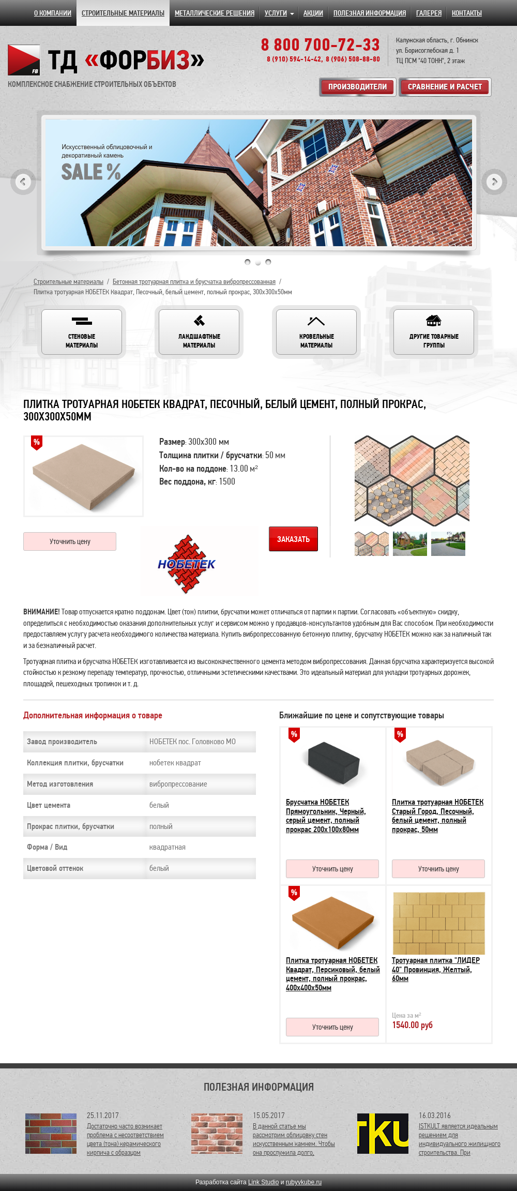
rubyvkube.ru (304, 1182)
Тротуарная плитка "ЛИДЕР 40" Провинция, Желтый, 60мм (436, 969)
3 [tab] (268, 262)
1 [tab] (248, 262)
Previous (23, 182)
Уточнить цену (70, 541)
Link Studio (263, 1182)
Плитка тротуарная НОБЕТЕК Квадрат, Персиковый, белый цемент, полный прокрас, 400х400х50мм (333, 974)
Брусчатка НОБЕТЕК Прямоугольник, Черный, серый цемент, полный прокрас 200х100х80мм (326, 815)
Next (494, 182)
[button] (81, 332)
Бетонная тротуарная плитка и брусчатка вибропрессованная (194, 281)
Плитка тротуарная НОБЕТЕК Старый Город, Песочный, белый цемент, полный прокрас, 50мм (437, 815)
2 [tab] (258, 262)
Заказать (293, 539)
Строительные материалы (68, 281)
